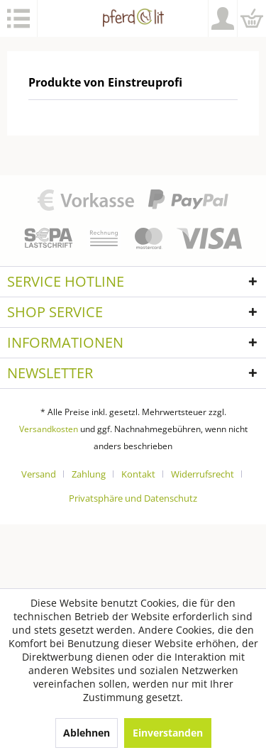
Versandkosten (48, 429)
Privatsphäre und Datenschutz (133, 498)
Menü (18, 18)
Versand (38, 474)
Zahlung (89, 474)
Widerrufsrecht (202, 474)
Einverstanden (168, 732)
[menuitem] (19, 18)
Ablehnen (86, 732)
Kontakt (138, 474)
